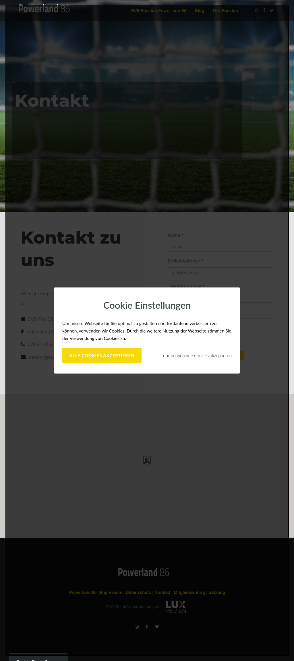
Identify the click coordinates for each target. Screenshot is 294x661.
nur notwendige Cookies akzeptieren (197, 355)
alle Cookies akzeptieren (102, 355)
